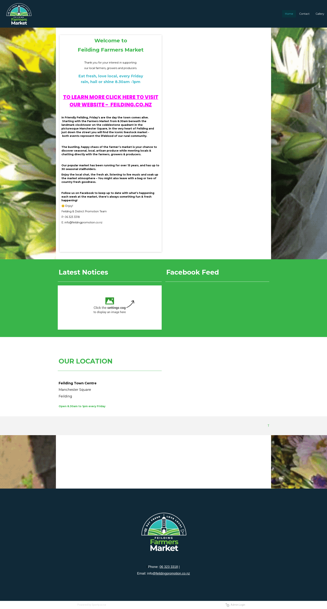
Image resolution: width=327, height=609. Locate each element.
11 (228, 102)
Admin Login (235, 604)
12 (231, 102)
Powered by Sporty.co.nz (91, 604)
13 (234, 102)
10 (224, 102)
